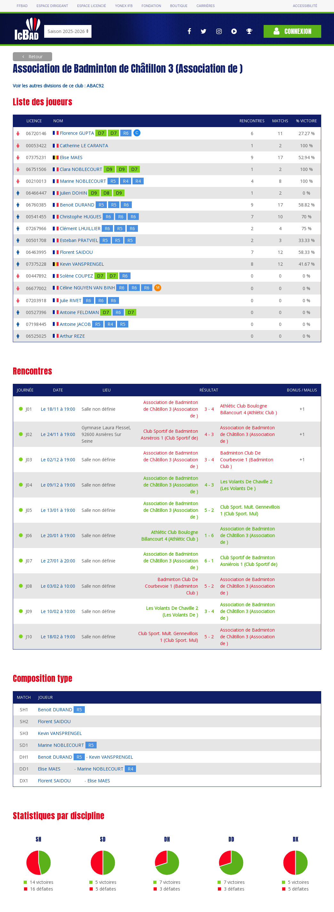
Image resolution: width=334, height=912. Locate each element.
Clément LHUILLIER (81, 228)
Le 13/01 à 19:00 (58, 510)
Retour (35, 56)
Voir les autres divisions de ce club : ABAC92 (58, 86)
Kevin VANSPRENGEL (82, 264)
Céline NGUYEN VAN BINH (88, 288)
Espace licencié (91, 6)
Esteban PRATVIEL (79, 240)
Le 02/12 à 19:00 (58, 459)
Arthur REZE (73, 336)
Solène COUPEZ (77, 276)
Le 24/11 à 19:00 (58, 434)
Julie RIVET (71, 300)
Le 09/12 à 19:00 (58, 485)
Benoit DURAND (78, 205)
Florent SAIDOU (77, 252)
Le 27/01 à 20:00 (58, 561)
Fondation (151, 6)
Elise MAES (72, 157)
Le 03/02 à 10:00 (58, 586)
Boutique (178, 6)
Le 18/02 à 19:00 (58, 637)
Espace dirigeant (52, 6)
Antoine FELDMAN (80, 312)
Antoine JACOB (76, 324)
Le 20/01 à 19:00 (58, 535)
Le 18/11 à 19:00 (58, 409)
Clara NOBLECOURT (82, 169)
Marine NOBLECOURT (83, 181)
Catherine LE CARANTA (84, 145)
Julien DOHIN (74, 193)
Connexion (292, 31)
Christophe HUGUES (81, 217)
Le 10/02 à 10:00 (58, 611)
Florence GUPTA (77, 133)
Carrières (205, 6)
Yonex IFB (123, 6)
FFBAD (22, 6)
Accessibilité (305, 6)
